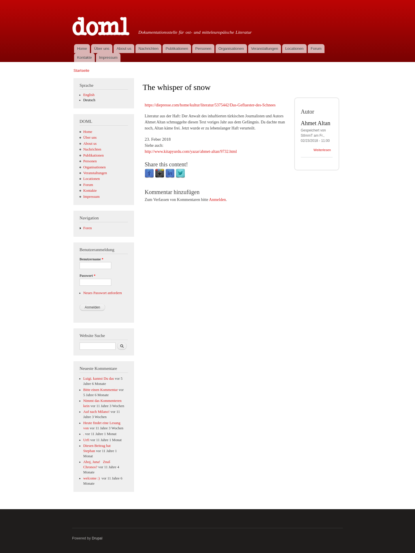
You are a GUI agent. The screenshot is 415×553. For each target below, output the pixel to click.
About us (123, 48)
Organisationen (231, 48)
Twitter (180, 173)
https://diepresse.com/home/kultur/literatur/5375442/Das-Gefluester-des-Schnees (210, 105)
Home (82, 48)
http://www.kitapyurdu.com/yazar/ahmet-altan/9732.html (191, 151)
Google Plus (159, 173)
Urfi (86, 440)
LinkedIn (170, 173)
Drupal (97, 538)
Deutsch (89, 100)
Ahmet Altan (316, 123)
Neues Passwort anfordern (102, 293)
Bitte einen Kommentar (100, 390)
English (89, 95)
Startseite (81, 70)
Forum (316, 48)
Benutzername (91, 259)
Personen (203, 48)
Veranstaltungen (264, 48)
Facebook (149, 173)
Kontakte (84, 57)
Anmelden (217, 200)
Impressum (108, 57)
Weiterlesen (322, 150)
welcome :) (92, 478)
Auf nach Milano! (96, 412)
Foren (87, 228)
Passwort (87, 276)
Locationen (294, 48)
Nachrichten (149, 48)
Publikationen (177, 48)
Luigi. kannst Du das (98, 379)
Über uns (102, 48)
